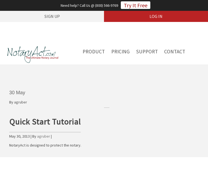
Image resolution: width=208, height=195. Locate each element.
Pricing (120, 51)
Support (147, 51)
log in (156, 16)
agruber (20, 102)
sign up (52, 16)
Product (94, 51)
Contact (174, 51)
